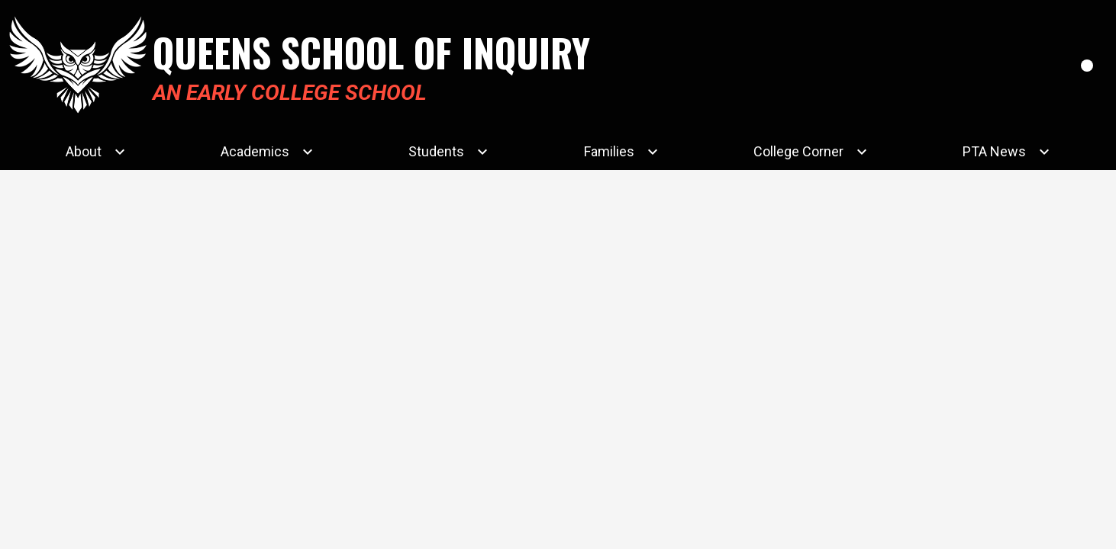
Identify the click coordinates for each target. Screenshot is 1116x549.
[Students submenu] (448, 151)
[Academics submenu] (267, 151)
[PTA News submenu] (1006, 151)
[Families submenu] (621, 151)
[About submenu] (96, 151)
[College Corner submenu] (810, 151)
